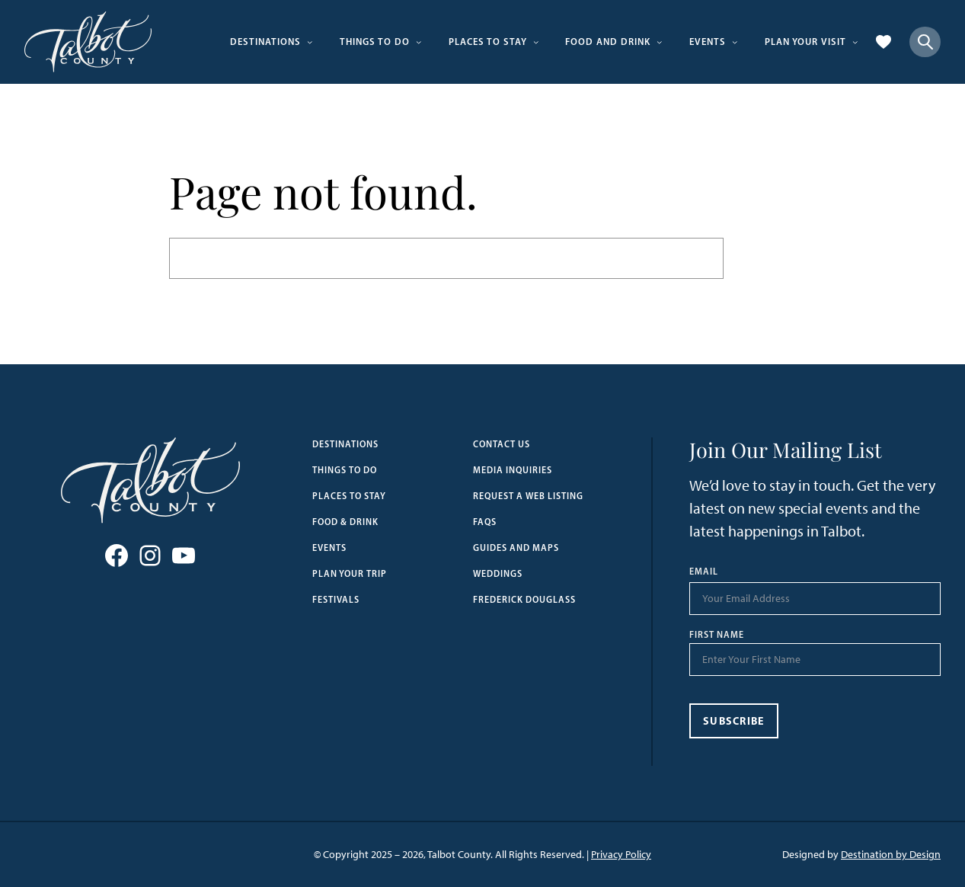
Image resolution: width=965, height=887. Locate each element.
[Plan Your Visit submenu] (855, 42)
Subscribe (734, 721)
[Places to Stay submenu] (536, 42)
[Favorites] (883, 42)
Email (703, 571)
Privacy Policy (621, 854)
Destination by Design (891, 854)
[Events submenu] (735, 42)
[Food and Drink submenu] (660, 42)
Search (760, 258)
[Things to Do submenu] (419, 42)
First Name (716, 634)
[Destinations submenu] (310, 42)
